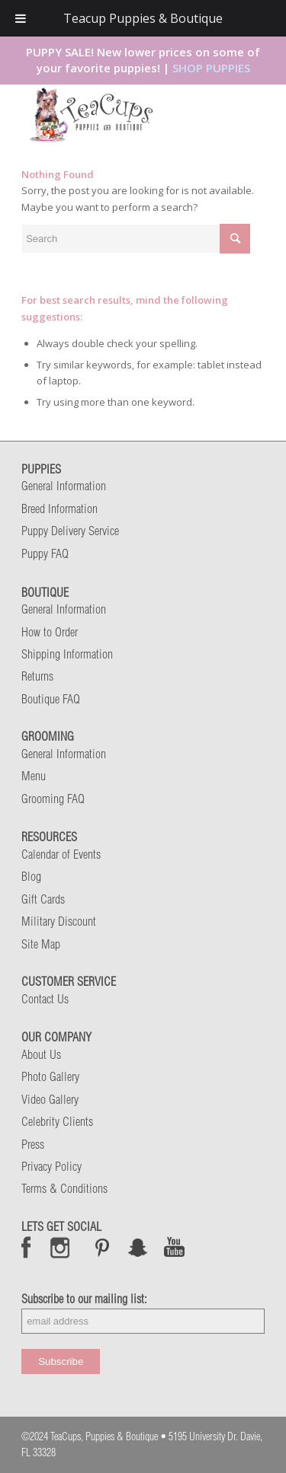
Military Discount (58, 921)
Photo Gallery (50, 1076)
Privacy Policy (51, 1166)
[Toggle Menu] (20, 18)
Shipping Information (67, 654)
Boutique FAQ (50, 698)
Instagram (60, 1246)
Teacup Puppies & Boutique (143, 18)
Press (32, 1144)
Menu (33, 775)
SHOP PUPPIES (211, 67)
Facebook (26, 1246)
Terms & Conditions (64, 1188)
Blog (31, 876)
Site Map (40, 944)
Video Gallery (50, 1099)
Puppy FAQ (45, 553)
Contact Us (45, 998)
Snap (138, 1246)
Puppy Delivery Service (70, 530)
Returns (37, 676)
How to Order (49, 631)
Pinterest (102, 1246)
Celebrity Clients (57, 1121)
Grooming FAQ (53, 798)
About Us (41, 1054)
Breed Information (59, 508)
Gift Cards (43, 899)
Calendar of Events (61, 854)
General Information (63, 485)
